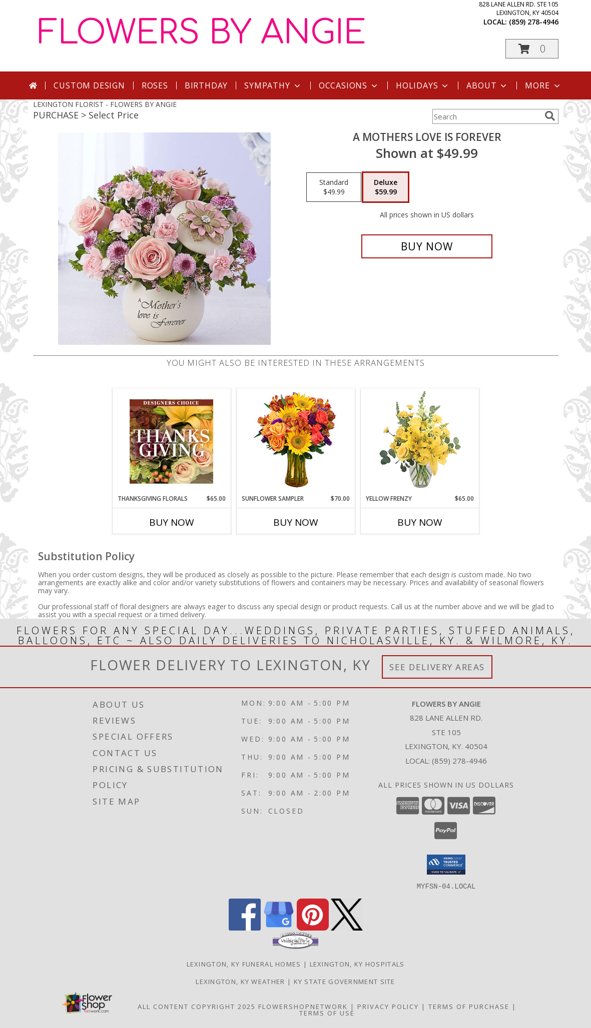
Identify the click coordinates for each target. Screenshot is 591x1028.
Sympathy (273, 85)
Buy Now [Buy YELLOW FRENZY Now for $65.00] (419, 522)
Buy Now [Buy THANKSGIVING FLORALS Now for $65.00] (171, 522)
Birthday (206, 85)
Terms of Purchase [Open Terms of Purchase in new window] (468, 1006)
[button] (531, 48)
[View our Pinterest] (313, 927)
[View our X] (347, 927)
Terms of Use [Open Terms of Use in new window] (327, 1012)
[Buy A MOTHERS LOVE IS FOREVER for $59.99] (427, 246)
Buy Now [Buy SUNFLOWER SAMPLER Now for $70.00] (295, 522)
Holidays (423, 85)
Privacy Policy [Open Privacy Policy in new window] (388, 1006)
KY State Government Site (344, 981)
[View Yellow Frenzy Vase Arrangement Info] (419, 441)
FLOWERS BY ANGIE (202, 33)
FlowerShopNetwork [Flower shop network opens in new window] (303, 1006)
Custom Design (89, 85)
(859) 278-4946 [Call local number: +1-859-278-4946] (533, 21)
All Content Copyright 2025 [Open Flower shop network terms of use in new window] (197, 1006)
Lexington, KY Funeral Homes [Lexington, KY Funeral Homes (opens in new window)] (244, 963)
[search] (550, 115)
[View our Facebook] (245, 927)
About (487, 85)
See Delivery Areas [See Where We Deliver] (437, 667)
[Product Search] (486, 116)
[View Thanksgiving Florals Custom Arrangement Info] (171, 441)
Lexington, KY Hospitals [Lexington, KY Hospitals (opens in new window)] (357, 963)
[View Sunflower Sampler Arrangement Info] (295, 441)
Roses (155, 85)
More (543, 85)
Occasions (349, 85)
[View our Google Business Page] (279, 927)
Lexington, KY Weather (240, 981)
